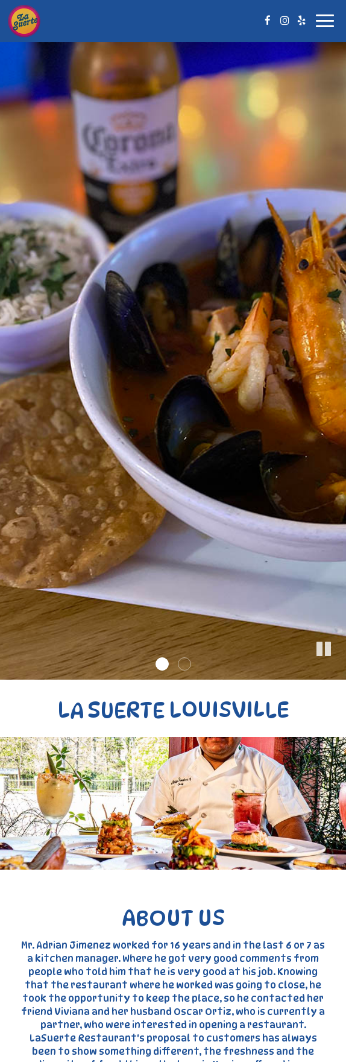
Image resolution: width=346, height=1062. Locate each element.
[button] (337, 671)
